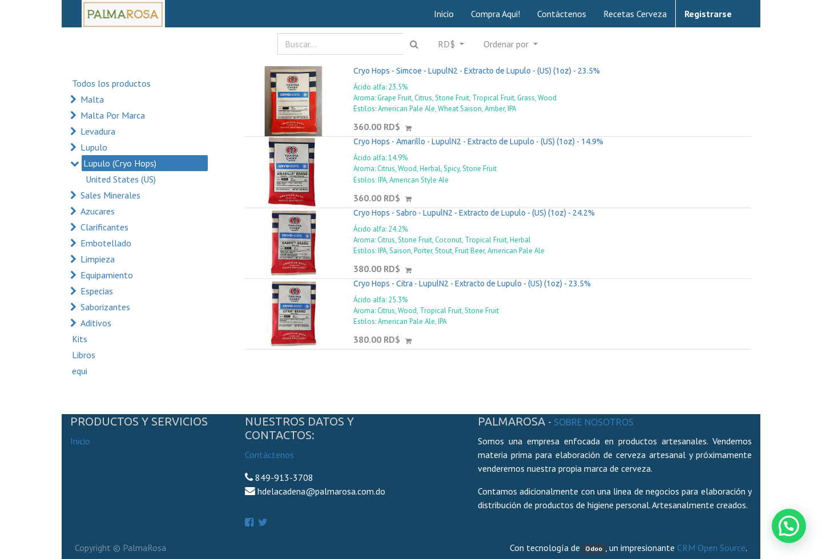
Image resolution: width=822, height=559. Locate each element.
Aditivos (95, 323)
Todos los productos (111, 83)
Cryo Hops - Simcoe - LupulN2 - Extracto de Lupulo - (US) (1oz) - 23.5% (476, 70)
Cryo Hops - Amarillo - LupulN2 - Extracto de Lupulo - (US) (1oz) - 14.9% (478, 141)
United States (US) (121, 179)
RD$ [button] (447, 44)
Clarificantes (104, 227)
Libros (83, 354)
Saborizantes (105, 307)
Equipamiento (106, 275)
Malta (92, 99)
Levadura (97, 131)
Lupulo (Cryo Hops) (119, 163)
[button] (511, 44)
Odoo (593, 548)
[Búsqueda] (414, 44)
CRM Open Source (711, 547)
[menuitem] (443, 13)
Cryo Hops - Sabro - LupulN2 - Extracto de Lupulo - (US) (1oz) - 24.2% (474, 212)
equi (79, 370)
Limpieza (97, 259)
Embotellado (105, 243)
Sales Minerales (110, 195)
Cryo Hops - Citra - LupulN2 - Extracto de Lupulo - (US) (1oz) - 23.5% (472, 283)
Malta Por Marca (112, 115)
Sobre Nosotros (594, 422)
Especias (96, 291)
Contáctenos (269, 454)
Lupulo (93, 147)
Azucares (97, 211)
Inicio (80, 441)
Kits (79, 339)
